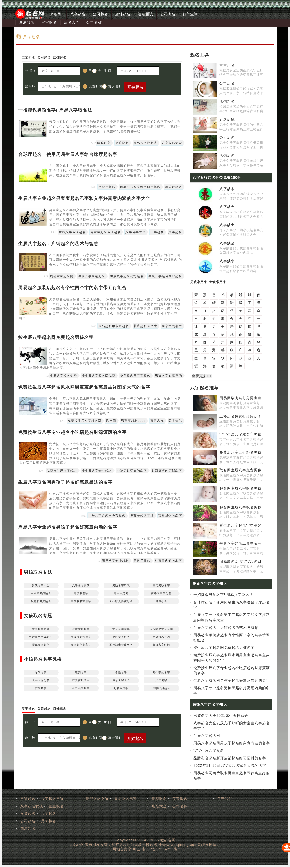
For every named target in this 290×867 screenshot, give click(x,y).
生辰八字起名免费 (63, 375)
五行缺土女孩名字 (40, 637)
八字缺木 (227, 189)
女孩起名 (27, 814)
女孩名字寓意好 (81, 644)
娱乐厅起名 (173, 187)
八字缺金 (227, 243)
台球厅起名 (106, 187)
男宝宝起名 (121, 593)
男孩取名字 (81, 593)
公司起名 (100, 14)
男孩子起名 (141, 561)
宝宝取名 (49, 22)
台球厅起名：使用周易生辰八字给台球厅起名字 (67, 154)
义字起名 (175, 232)
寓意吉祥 (157, 421)
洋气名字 (40, 672)
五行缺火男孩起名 (121, 601)
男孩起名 (27, 799)
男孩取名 (122, 143)
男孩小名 (161, 601)
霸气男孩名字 (161, 585)
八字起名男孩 (81, 585)
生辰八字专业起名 (72, 232)
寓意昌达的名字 (170, 515)
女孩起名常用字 (81, 637)
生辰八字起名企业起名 (165, 276)
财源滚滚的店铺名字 (167, 470)
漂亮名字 (81, 672)
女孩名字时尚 (161, 644)
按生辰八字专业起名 (97, 470)
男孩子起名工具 (142, 515)
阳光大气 (175, 421)
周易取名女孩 (97, 799)
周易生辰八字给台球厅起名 (140, 187)
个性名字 (121, 672)
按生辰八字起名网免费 (98, 375)
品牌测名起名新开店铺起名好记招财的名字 (229, 758)
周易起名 (27, 828)
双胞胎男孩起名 (41, 601)
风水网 (111, 421)
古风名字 (40, 688)
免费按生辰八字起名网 (84, 421)
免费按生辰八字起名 (61, 470)
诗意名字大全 (121, 680)
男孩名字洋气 (121, 585)
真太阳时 (112, 86)
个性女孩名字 (121, 637)
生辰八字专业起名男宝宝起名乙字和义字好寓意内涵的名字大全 (84, 198)
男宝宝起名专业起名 (105, 232)
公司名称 (94, 22)
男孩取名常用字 (81, 601)
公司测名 (167, 14)
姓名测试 (145, 14)
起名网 (55, 14)
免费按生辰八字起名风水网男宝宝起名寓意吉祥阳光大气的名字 (84, 387)
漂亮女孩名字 (40, 644)
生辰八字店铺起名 (91, 276)
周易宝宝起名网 (61, 276)
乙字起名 (157, 232)
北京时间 (92, 86)
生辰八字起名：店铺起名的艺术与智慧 (58, 243)
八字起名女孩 (31, 806)
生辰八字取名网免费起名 (106, 515)
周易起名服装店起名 (113, 326)
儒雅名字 (104, 143)
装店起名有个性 (145, 326)
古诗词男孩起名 (161, 593)
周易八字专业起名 (115, 561)
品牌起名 (48, 821)
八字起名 (78, 14)
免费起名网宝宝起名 (135, 375)
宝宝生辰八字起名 (208, 751)
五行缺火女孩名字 (161, 629)
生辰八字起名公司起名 (127, 276)
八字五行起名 (40, 680)
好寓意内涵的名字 (168, 561)
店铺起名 (123, 14)
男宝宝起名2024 (133, 421)
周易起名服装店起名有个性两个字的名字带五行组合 (72, 287)
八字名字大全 (135, 232)
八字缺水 (227, 261)
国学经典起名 (161, 688)
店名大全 (71, 22)
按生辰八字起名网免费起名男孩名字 (56, 337)
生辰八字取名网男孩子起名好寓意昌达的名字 (65, 482)
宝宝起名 (227, 65)
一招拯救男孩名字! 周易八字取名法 (55, 110)
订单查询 (190, 14)
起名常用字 (121, 688)
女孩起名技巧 (161, 637)
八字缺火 (227, 207)
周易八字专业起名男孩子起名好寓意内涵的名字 (67, 527)
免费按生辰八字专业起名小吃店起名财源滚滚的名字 (72, 432)
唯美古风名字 (81, 680)
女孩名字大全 (40, 629)
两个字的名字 (172, 326)
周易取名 (26, 22)
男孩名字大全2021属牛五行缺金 (220, 716)
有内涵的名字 (81, 688)
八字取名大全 (172, 143)
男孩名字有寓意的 (168, 375)
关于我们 (224, 799)
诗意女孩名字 (81, 629)
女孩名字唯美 (121, 629)
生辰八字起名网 (206, 736)
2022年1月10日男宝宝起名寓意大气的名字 (229, 765)
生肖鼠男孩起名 (41, 593)
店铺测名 (227, 155)
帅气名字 (161, 680)
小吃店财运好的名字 (132, 470)
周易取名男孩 (125, 799)
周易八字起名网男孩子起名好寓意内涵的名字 (231, 743)
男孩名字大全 (40, 585)
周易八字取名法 (145, 143)
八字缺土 (227, 225)
